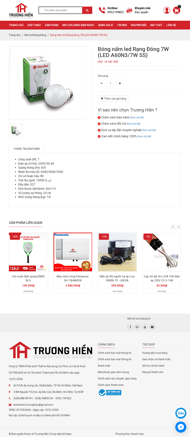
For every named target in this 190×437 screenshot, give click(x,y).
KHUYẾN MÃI (138, 25)
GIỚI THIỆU (34, 25)
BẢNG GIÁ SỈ (105, 25)
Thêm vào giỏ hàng (113, 98)
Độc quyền (141, 12)
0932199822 (115, 12)
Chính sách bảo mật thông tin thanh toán (114, 362)
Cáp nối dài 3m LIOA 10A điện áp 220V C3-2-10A (162, 278)
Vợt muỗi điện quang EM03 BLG (28, 278)
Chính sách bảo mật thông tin (114, 352)
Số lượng (103, 75)
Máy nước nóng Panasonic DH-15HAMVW (73, 278)
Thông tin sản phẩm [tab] (27, 148)
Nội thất (156, 25)
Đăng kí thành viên (152, 372)
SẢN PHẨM (51, 25)
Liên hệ (171, 25)
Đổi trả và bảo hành (153, 365)
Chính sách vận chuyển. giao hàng (117, 378)
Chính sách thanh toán (111, 384)
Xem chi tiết (137, 117)
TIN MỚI (122, 25)
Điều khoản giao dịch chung (113, 372)
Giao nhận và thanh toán (156, 359)
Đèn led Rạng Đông (35, 35)
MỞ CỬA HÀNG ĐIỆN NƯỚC (78, 25)
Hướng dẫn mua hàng (154, 352)
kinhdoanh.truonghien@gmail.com (33, 404)
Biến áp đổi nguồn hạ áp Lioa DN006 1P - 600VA (117, 278)
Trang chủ (14, 35)
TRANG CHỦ (16, 25)
